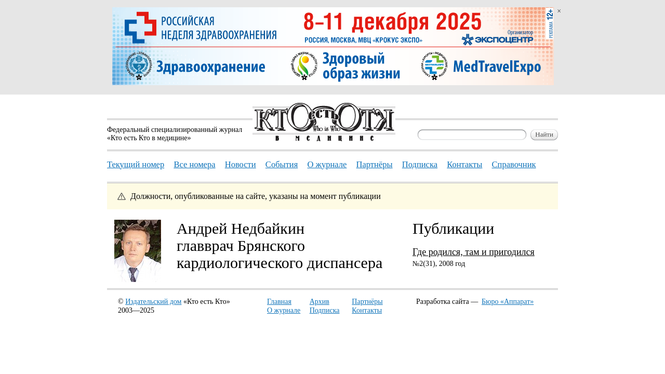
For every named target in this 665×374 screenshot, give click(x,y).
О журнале (283, 310)
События (281, 164)
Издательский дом (153, 301)
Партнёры (367, 301)
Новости (240, 164)
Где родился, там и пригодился (474, 252)
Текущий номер (135, 164)
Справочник (514, 164)
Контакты (367, 310)
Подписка (325, 310)
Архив (319, 301)
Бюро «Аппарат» (508, 301)
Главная (279, 301)
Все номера (194, 164)
